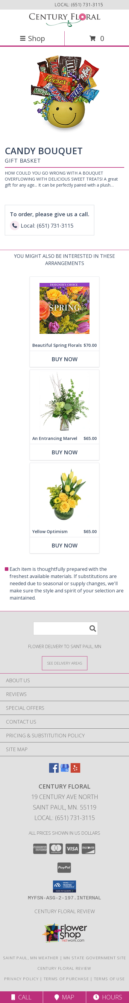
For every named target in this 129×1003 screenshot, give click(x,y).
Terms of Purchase (66, 978)
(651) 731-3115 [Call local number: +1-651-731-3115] (87, 4)
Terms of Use (109, 978)
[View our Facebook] (54, 770)
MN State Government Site (94, 957)
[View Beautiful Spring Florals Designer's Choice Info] (64, 308)
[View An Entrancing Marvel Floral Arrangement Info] (64, 401)
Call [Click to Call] (21, 997)
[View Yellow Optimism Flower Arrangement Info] (64, 494)
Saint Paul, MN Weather (31, 957)
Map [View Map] (64, 997)
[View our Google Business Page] (64, 770)
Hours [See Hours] (107, 997)
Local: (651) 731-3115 (64, 818)
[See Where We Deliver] (64, 663)
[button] (64, 886)
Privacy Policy (21, 978)
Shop (32, 38)
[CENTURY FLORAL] (65, 20)
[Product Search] (65, 628)
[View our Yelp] (75, 770)
